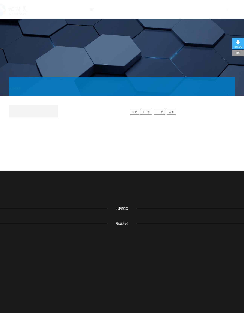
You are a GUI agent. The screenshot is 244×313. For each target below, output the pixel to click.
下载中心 (169, 9)
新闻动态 (133, 9)
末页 (171, 111)
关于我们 (114, 9)
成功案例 (186, 9)
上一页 (146, 111)
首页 (98, 9)
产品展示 (151, 9)
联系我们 (203, 9)
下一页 (159, 111)
